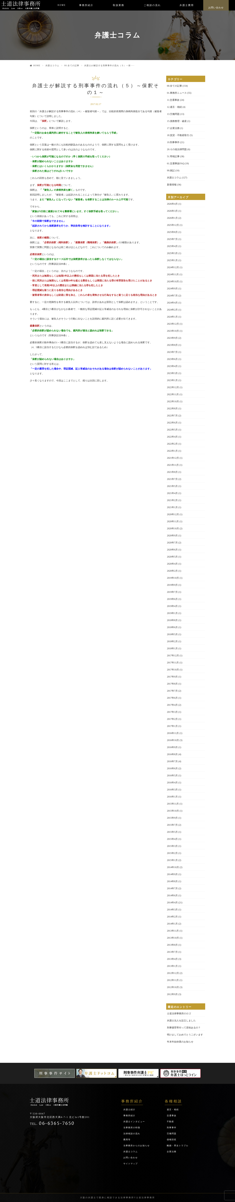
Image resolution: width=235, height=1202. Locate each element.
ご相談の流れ (152, 5)
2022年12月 (173, 387)
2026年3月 (172, 211)
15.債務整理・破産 (177, 121)
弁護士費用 (187, 5)
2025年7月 (172, 239)
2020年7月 (172, 542)
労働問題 (171, 1133)
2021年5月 (172, 486)
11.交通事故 (173, 100)
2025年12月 (173, 225)
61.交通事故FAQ (175, 163)
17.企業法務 (173, 128)
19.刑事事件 (173, 142)
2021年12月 (173, 458)
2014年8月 (172, 881)
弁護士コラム (52, 65)
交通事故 (171, 1115)
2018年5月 (172, 634)
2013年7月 (172, 952)
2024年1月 (172, 316)
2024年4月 (172, 302)
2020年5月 (172, 556)
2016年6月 (172, 768)
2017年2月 (172, 719)
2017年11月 (173, 662)
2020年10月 (173, 528)
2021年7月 (172, 479)
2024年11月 (173, 274)
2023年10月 (173, 331)
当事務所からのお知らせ (136, 1145)
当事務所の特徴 (131, 1127)
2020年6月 (172, 549)
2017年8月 (172, 683)
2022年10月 (173, 401)
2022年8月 (172, 408)
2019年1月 (172, 613)
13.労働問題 (173, 114)
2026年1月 (172, 218)
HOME (62, 5)
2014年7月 (172, 888)
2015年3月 (172, 846)
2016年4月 (172, 782)
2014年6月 (172, 895)
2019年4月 (172, 606)
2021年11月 (173, 465)
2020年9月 (172, 535)
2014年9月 (172, 874)
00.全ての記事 (71, 65)
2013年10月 (173, 938)
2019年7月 (172, 592)
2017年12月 (173, 655)
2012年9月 (172, 994)
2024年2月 (172, 309)
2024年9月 (172, 288)
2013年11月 (173, 930)
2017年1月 (172, 726)
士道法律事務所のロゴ (179, 1013)
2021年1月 (172, 507)
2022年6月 (172, 422)
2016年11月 (173, 733)
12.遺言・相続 (174, 107)
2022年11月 (173, 394)
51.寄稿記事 (173, 156)
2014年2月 (172, 916)
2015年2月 (172, 853)
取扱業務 (118, 5)
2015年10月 (173, 810)
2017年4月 (172, 705)
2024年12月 (173, 267)
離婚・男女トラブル (177, 1145)
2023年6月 (172, 359)
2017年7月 (172, 691)
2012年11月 (173, 980)
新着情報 (172, 184)
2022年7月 (172, 415)
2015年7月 (172, 825)
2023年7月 (172, 352)
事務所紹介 (86, 5)
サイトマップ (130, 1164)
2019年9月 (172, 585)
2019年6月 (172, 599)
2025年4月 (172, 246)
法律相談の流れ (131, 1133)
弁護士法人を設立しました (181, 1020)
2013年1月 (172, 966)
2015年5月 (172, 832)
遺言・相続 (173, 1109)
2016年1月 (172, 796)
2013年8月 (172, 945)
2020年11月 (173, 521)
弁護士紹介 (129, 1109)
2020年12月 (173, 514)
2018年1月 (172, 648)
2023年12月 (173, 324)
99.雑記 (171, 170)
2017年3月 (172, 712)
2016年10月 (173, 740)
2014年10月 (173, 867)
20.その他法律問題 (177, 149)
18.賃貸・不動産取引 (178, 135)
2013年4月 (172, 959)
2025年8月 (172, 232)
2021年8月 (172, 472)
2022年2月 (172, 444)
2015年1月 (172, 860)
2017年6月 (172, 698)
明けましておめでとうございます (185, 1034)
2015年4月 (172, 839)
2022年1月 (172, 451)
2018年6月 (172, 627)
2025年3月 (172, 253)
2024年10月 (173, 281)
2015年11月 (173, 803)
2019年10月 (173, 578)
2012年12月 (173, 973)
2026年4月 (172, 204)
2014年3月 (172, 909)
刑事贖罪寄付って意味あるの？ (184, 1027)
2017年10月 (173, 669)
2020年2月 (172, 571)
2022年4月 (172, 436)
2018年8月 (172, 620)
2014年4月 (172, 902)
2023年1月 (172, 380)
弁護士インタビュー (134, 1121)
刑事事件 (171, 1127)
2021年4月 (172, 493)
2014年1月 (172, 923)
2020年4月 (172, 563)
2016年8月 (172, 754)
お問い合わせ (216, 7)
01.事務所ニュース (177, 93)
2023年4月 (172, 366)
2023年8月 (172, 345)
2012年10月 (173, 987)
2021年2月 (172, 500)
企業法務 (171, 1151)
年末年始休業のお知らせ (180, 1041)
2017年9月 (172, 676)
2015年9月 (172, 818)
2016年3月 (172, 789)
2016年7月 (172, 761)
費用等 (127, 1139)
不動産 (170, 1121)
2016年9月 (172, 747)
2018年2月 (172, 641)
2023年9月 (172, 338)
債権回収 (171, 1139)
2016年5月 (172, 775)
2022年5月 (172, 429)
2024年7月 (172, 295)
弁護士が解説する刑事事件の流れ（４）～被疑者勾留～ (69, 111)
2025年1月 (172, 260)
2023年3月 (172, 373)
